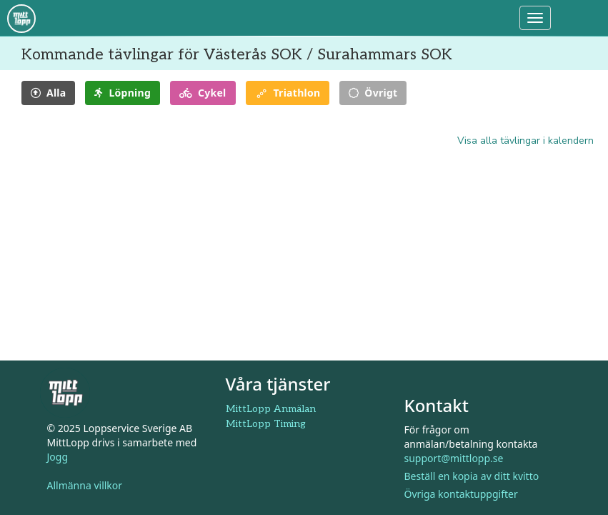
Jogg (58, 457)
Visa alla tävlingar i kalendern (525, 140)
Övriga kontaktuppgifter (461, 494)
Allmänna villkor (85, 486)
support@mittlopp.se (454, 458)
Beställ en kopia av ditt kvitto (471, 476)
